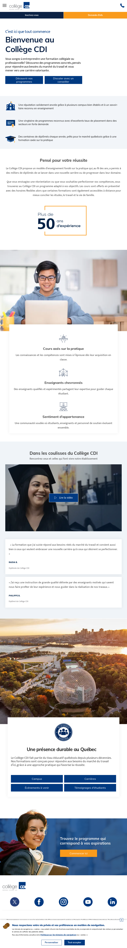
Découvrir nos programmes (24, 80)
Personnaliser (51, 942)
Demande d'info (95, 15)
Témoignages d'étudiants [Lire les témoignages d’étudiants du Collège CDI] (90, 787)
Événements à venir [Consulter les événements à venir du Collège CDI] (37, 787)
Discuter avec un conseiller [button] (63, 80)
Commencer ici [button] (79, 853)
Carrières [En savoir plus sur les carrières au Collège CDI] (90, 778)
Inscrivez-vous (32, 15)
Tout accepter (74, 942)
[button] (63, 497)
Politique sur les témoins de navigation (58, 934)
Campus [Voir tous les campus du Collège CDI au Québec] (37, 778)
